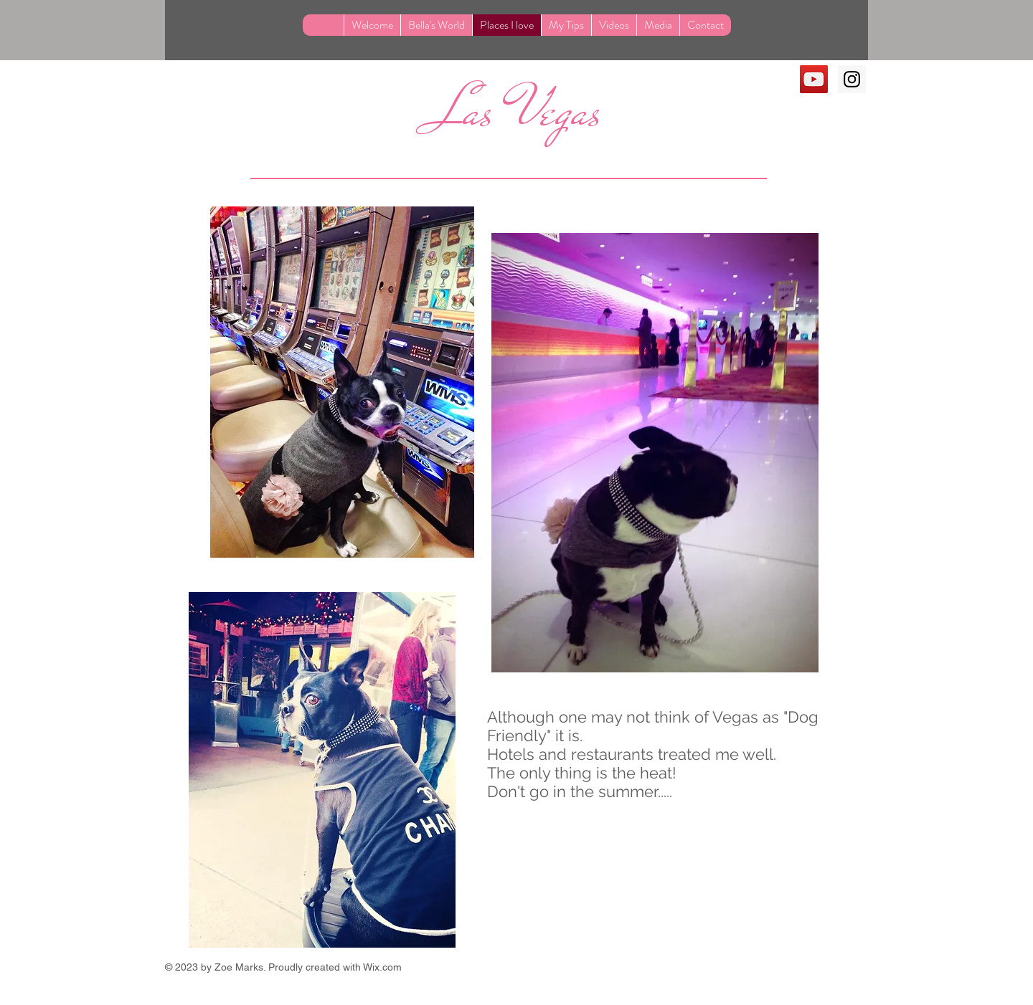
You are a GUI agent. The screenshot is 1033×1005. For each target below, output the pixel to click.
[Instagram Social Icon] (852, 79)
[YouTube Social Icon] (814, 79)
